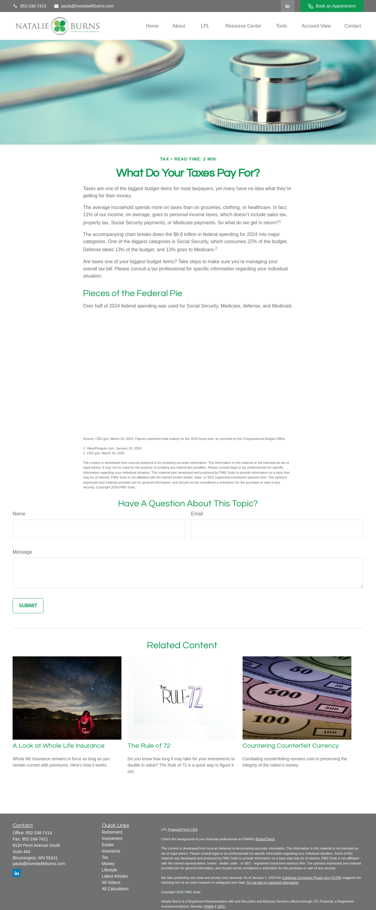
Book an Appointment (332, 6)
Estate (108, 844)
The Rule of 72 (148, 745)
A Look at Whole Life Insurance (59, 745)
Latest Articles (115, 876)
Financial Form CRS (183, 829)
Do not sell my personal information (272, 882)
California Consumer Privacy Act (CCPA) (312, 877)
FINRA (208, 906)
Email (197, 513)
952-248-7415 (29, 6)
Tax (105, 857)
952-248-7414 (39, 832)
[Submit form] (28, 605)
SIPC (221, 906)
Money (108, 863)
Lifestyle (109, 869)
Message (22, 552)
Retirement (112, 832)
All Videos (111, 882)
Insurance (111, 851)
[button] (152, 26)
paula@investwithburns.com (84, 6)
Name (19, 513)
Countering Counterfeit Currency (291, 745)
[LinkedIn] (287, 6)
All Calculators (115, 888)
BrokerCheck (265, 839)
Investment (112, 838)
